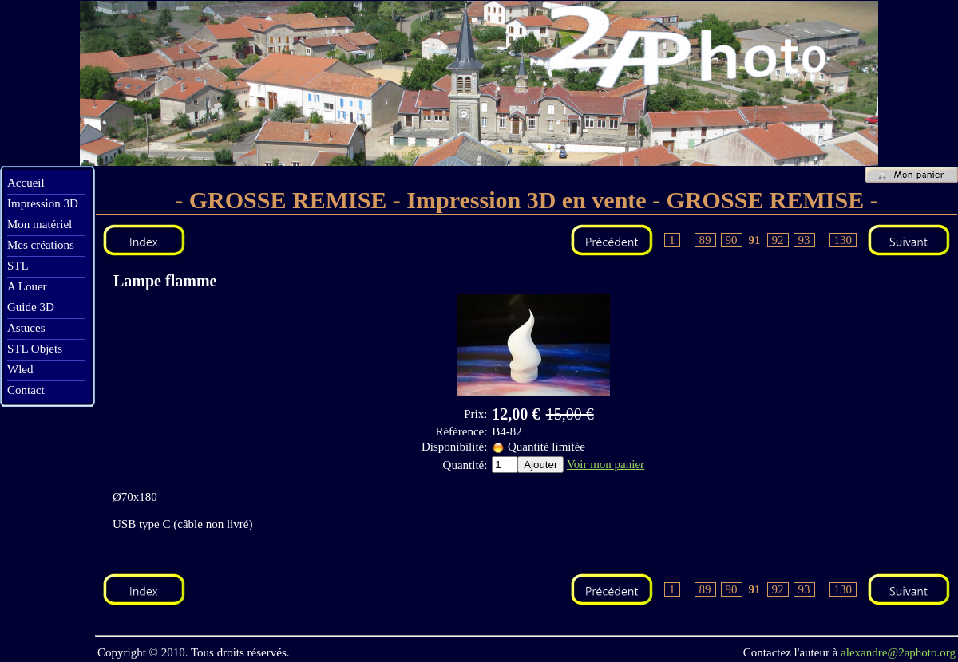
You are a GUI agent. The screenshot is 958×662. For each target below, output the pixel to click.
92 (778, 240)
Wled (20, 369)
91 (755, 240)
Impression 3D (42, 203)
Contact (26, 390)
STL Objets (34, 348)
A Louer (27, 286)
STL (18, 265)
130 (843, 240)
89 (705, 240)
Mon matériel (39, 224)
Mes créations (40, 244)
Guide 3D (30, 307)
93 (804, 240)
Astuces (26, 327)
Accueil (26, 182)
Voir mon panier (605, 464)
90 (732, 240)
